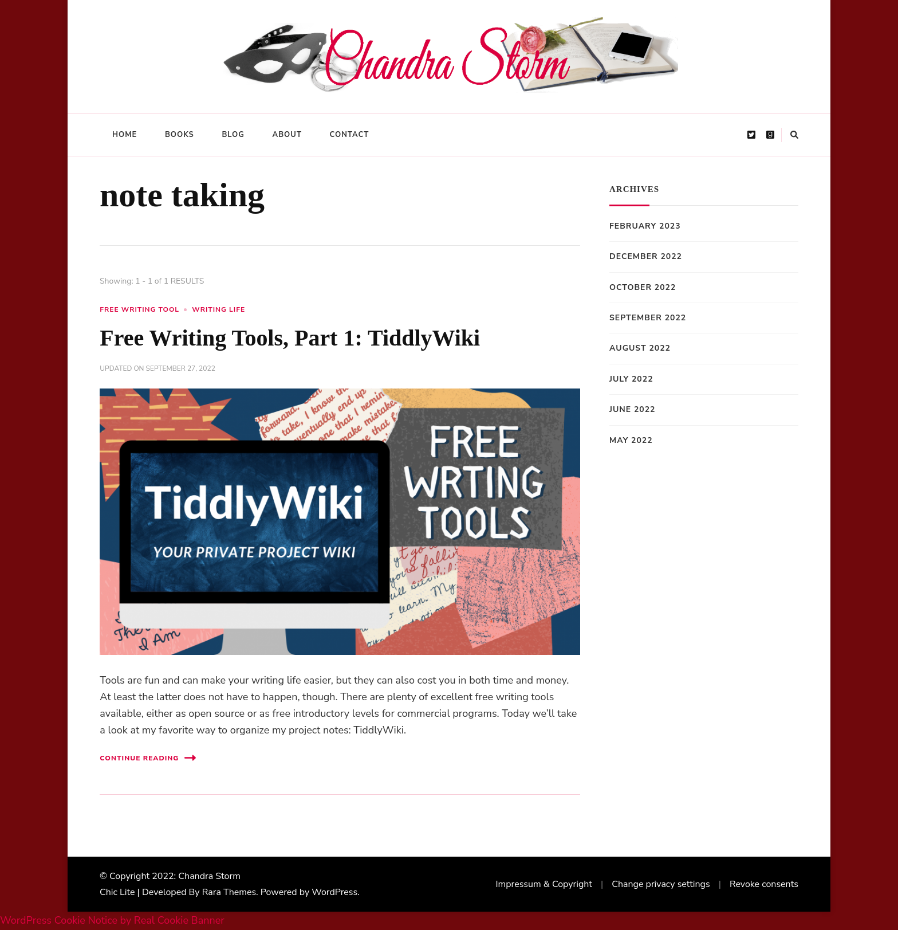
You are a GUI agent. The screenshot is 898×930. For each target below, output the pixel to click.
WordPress (334, 892)
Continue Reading (148, 758)
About (287, 135)
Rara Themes (229, 892)
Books (179, 135)
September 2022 (647, 317)
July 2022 (631, 379)
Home (124, 135)
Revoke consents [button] (764, 884)
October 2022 (642, 287)
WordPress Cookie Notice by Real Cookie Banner (112, 920)
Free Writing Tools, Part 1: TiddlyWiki (290, 338)
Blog (233, 135)
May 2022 (631, 440)
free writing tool (139, 309)
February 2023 (645, 226)
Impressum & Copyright (543, 884)
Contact (349, 135)
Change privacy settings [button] (661, 884)
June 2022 (632, 409)
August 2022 (640, 348)
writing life (218, 309)
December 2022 (645, 256)
